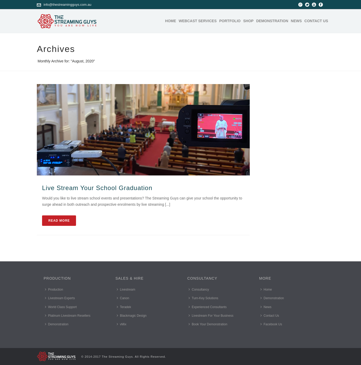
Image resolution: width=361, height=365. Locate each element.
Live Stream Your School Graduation (97, 187)
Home (170, 21)
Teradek (124, 307)
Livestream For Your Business (211, 315)
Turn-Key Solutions (203, 298)
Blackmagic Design (132, 315)
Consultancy (199, 289)
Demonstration (272, 21)
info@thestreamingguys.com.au (67, 5)
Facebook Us (271, 324)
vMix (121, 324)
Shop (248, 21)
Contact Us (316, 21)
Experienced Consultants (207, 307)
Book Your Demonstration (208, 324)
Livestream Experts (60, 298)
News (296, 21)
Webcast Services (198, 21)
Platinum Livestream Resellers (67, 315)
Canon (123, 298)
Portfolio (230, 21)
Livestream (126, 289)
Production (54, 289)
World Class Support (61, 307)
